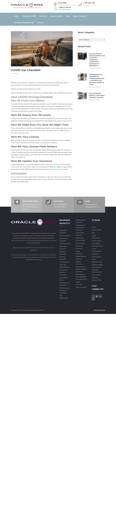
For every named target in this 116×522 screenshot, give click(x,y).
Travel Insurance (65, 243)
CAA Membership (64, 297)
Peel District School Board (80, 239)
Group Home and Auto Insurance (64, 272)
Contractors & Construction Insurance (80, 227)
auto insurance (56, 169)
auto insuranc (54, 164)
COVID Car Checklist (26, 70)
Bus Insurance (80, 243)
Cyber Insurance (81, 287)
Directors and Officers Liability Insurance (81, 269)
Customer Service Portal (24, 22)
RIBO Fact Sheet (97, 262)
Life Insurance (64, 262)
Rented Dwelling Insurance (81, 258)
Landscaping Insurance (80, 234)
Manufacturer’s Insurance (81, 221)
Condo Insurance (79, 283)
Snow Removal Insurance (64, 284)
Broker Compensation (96, 250)
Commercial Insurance (64, 240)
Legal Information (96, 237)
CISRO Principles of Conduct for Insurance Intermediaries (97, 268)
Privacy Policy (96, 241)
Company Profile (29, 16)
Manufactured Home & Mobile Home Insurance (81, 277)
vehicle (69, 121)
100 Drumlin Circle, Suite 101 (67, 5)
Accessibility (96, 275)
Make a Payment (80, 16)
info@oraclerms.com (89, 5)
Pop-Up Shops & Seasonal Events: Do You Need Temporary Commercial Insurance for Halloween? (97, 60)
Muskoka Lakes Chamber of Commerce (65, 290)
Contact (40, 22)
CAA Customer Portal (96, 258)
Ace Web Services (99, 310)
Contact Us (95, 254)
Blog (68, 16)
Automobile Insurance (63, 232)
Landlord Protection (63, 253)
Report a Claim (56, 16)
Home (16, 16)
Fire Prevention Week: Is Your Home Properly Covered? (96, 95)
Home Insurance (65, 235)
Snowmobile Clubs (64, 279)
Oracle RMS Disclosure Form (97, 245)
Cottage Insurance (79, 263)
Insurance (43, 16)
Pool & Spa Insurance (79, 247)
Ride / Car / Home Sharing (64, 266)
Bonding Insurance (63, 258)
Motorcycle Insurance (63, 248)
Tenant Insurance (79, 252)
